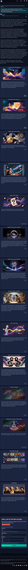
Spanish (5, 15)
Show (25, 95)
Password (3, 536)
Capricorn (13, 15)
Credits (8, 560)
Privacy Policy (16, 542)
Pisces (18, 15)
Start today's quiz (23, 223)
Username (3, 528)
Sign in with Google (5, 524)
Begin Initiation (24, 447)
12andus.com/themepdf (21, 10)
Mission (19, 559)
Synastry (7, 15)
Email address (4, 533)
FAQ (6, 560)
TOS (12, 542)
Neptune (10, 15)
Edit (26, 14)
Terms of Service (23, 559)
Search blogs (3, 63)
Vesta (16, 15)
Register (2, 9)
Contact (16, 559)
